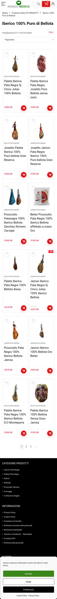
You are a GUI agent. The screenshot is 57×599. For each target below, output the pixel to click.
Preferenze (28, 589)
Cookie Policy (22, 596)
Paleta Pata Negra (11, 76)
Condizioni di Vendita (13, 521)
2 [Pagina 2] (26, 446)
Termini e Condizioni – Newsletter (18, 534)
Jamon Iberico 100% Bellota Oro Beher (41, 352)
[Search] (38, 4)
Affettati (7, 483)
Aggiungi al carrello (23, 108)
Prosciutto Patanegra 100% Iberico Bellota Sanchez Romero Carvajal (15, 222)
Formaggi (8, 491)
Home (5, 13)
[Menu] (3, 4)
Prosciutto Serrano (11, 487)
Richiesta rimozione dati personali (18, 525)
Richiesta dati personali (13, 543)
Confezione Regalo (12, 496)
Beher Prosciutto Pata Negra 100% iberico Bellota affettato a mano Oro (41, 222)
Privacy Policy (33, 596)
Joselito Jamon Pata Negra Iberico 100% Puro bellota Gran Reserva (41, 156)
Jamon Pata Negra (37, 143)
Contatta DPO (9, 538)
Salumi (7, 478)
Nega (28, 581)
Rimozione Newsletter (13, 530)
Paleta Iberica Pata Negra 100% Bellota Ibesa (15, 285)
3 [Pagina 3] (30, 446)
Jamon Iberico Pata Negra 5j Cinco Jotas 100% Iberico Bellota (39, 289)
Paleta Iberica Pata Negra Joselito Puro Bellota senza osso (39, 89)
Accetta (28, 573)
